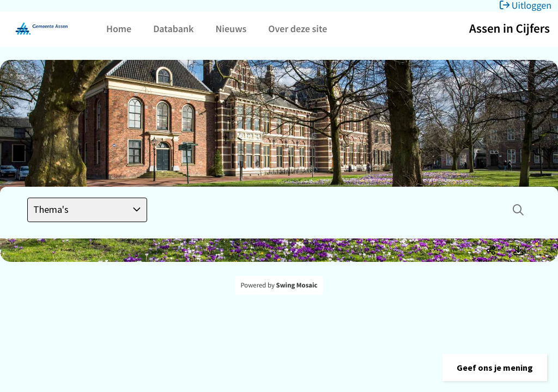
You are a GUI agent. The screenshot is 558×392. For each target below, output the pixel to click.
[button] (494, 367)
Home (118, 28)
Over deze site (297, 28)
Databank (173, 28)
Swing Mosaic (297, 285)
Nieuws (230, 28)
